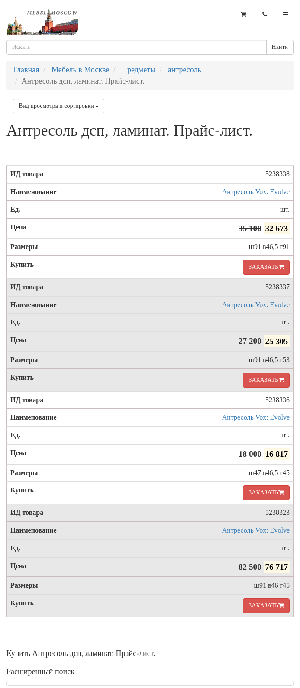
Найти (280, 47)
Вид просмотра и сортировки (59, 106)
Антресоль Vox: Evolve (256, 191)
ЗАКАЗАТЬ (266, 267)
